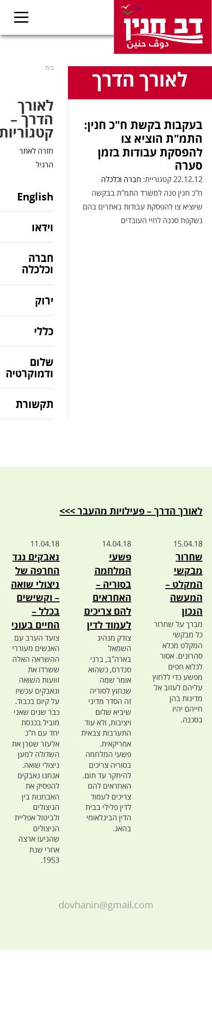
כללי (43, 331)
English (35, 197)
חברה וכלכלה (121, 179)
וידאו (42, 227)
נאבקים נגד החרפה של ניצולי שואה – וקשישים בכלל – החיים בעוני (35, 590)
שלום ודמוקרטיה (29, 367)
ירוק (44, 300)
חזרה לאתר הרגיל (36, 158)
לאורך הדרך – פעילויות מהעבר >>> (131, 510)
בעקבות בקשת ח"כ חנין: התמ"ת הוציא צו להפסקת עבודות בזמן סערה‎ (143, 145)
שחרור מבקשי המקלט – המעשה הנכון (184, 583)
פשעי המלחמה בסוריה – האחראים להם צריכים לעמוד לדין (107, 590)
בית (49, 68)
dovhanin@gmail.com (106, 904)
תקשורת (34, 404)
